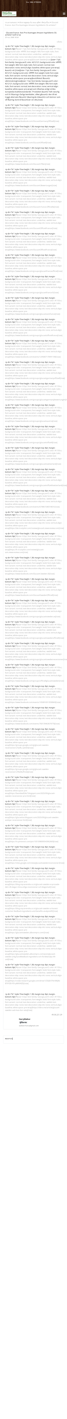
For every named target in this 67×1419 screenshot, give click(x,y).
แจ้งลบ (59, 42)
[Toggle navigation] (64, 13)
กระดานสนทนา (11, 22)
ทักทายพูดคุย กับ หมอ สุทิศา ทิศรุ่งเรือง (34, 22)
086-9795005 (35, 2)
